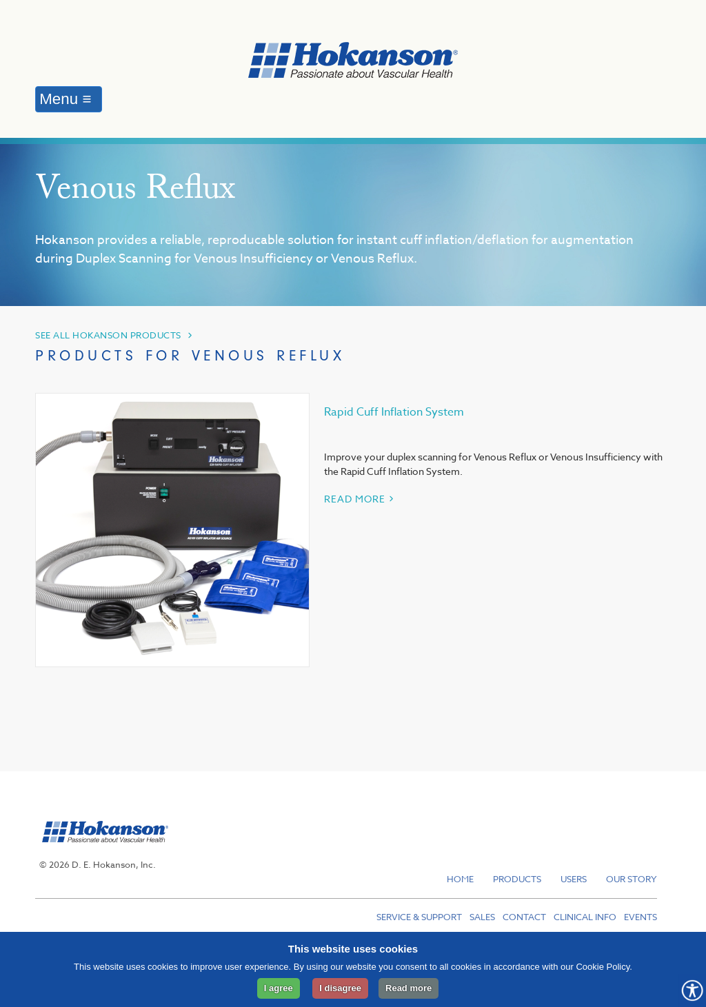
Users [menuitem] (574, 879)
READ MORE (354, 498)
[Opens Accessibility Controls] (692, 990)
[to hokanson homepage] (353, 62)
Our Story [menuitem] (631, 879)
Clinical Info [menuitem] (585, 917)
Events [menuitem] (640, 917)
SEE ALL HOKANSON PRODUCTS (108, 335)
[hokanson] (101, 850)
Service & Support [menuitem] (419, 917)
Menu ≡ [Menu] (65, 99)
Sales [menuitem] (482, 917)
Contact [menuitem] (524, 917)
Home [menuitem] (460, 879)
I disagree (340, 988)
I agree (278, 988)
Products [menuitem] (517, 879)
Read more (408, 988)
